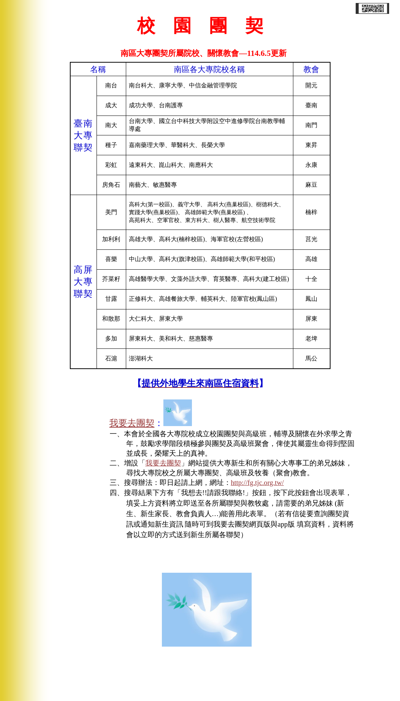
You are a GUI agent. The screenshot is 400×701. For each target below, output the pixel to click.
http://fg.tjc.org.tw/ (257, 482)
